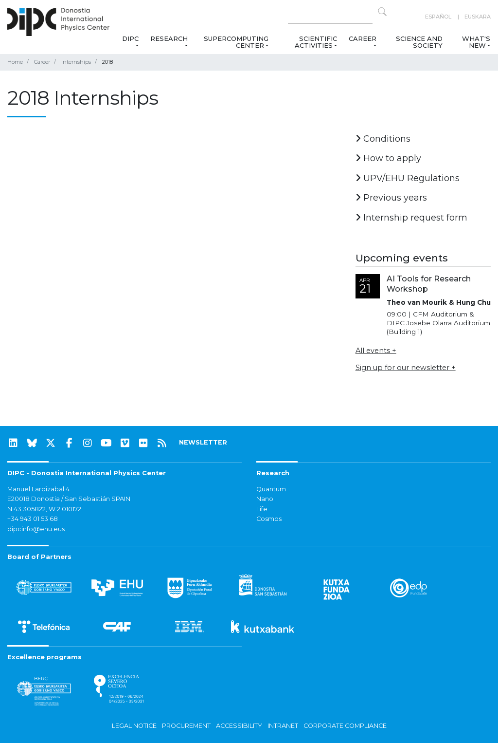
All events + (376, 350)
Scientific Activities (316, 42)
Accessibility (239, 725)
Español (438, 16)
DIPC (130, 38)
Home (15, 61)
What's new (476, 42)
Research (169, 38)
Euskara (477, 16)
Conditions (383, 138)
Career (362, 38)
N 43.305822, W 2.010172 (44, 509)
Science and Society (419, 42)
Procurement (186, 725)
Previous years (391, 197)
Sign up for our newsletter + (406, 367)
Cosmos (269, 518)
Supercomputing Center (236, 42)
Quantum (271, 489)
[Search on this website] (330, 17)
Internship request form (411, 217)
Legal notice (134, 725)
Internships (76, 61)
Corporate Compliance (345, 725)
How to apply (388, 158)
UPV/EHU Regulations (408, 178)
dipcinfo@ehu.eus (36, 529)
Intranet (282, 725)
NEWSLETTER (203, 442)
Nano (264, 498)
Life (261, 509)
